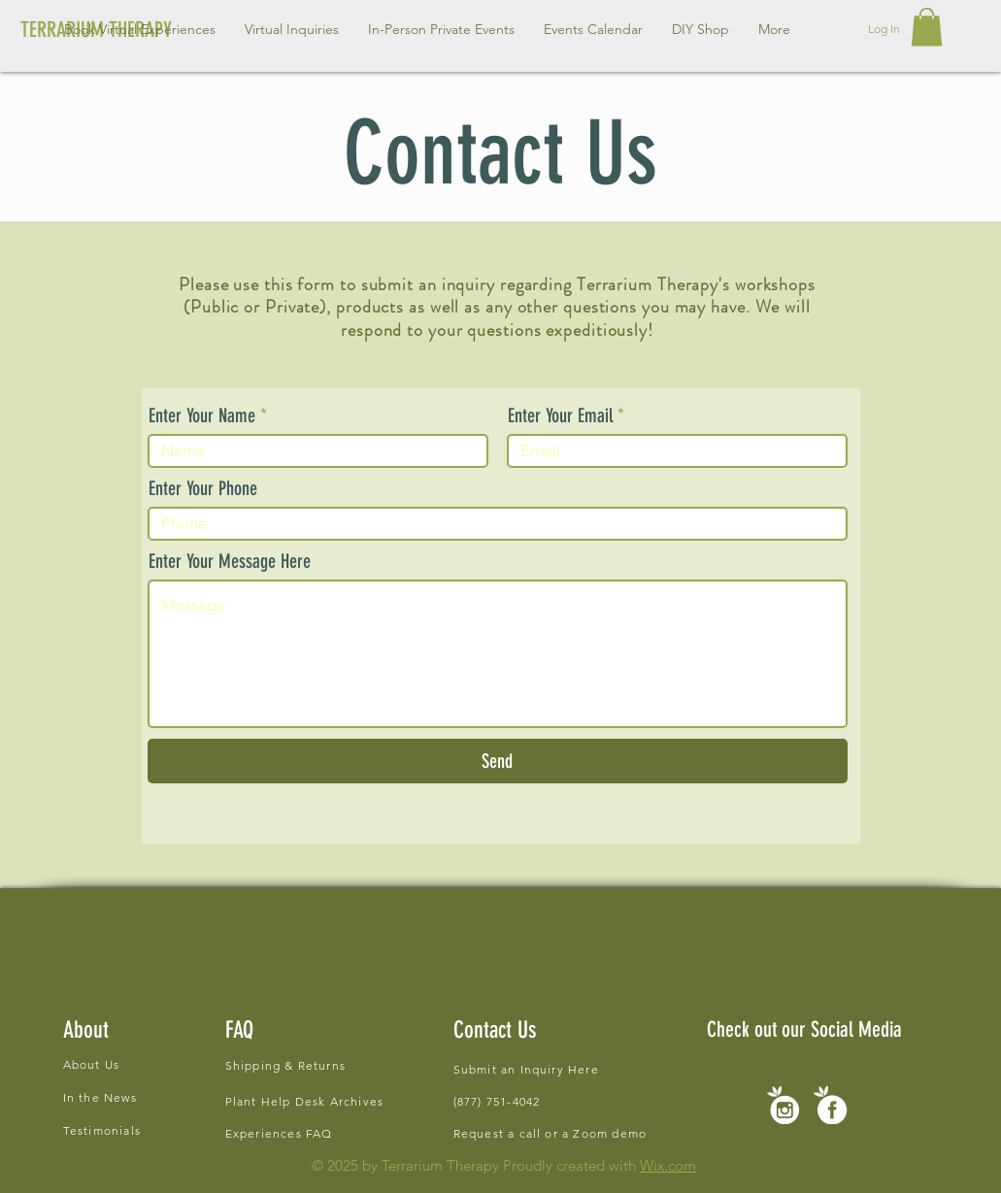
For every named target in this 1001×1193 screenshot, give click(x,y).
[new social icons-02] (783, 1105)
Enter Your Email (560, 415)
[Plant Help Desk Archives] (313, 1101)
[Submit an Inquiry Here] (531, 1068)
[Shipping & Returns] (362, 1065)
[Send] (498, 761)
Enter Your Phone (203, 488)
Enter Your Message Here (230, 561)
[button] (291, 29)
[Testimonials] (161, 1129)
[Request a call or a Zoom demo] (564, 1133)
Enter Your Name (202, 415)
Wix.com (668, 1165)
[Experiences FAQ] (282, 1133)
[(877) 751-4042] (516, 1100)
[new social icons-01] (831, 1105)
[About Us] (161, 1063)
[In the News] (161, 1096)
